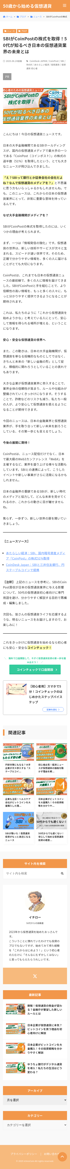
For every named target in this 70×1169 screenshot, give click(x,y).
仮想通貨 (55, 64)
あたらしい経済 (41, 64)
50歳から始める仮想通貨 (27, 6)
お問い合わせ (52, 1154)
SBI (62, 60)
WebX (29, 64)
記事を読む (52, 709)
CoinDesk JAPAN (38, 60)
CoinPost (54, 60)
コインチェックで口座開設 (35, 669)
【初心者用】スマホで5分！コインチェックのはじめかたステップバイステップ (46, 694)
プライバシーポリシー (23, 1154)
